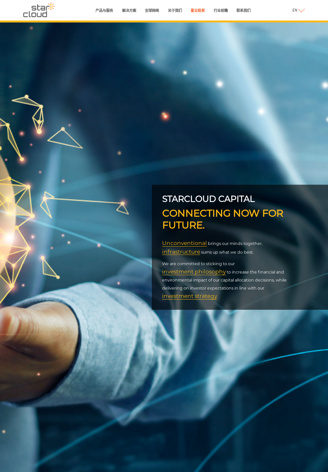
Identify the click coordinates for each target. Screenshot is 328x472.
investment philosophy (194, 271)
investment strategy (189, 295)
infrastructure (181, 251)
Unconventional (184, 243)
